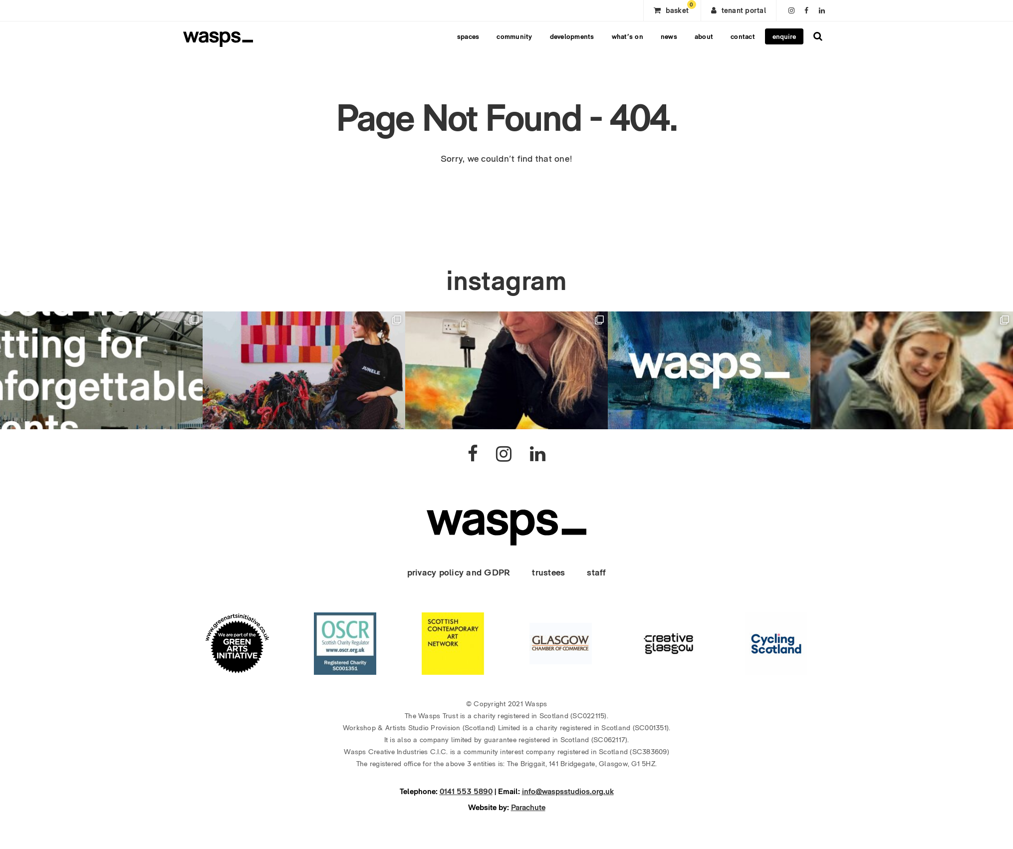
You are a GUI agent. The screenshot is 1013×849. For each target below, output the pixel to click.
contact (743, 36)
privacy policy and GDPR (458, 572)
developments (572, 36)
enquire (784, 36)
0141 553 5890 (466, 791)
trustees (548, 572)
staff (596, 572)
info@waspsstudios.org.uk (568, 791)
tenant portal (738, 10)
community (514, 36)
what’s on (627, 36)
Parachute (528, 807)
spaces (468, 36)
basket (675, 7)
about (704, 36)
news (669, 36)
